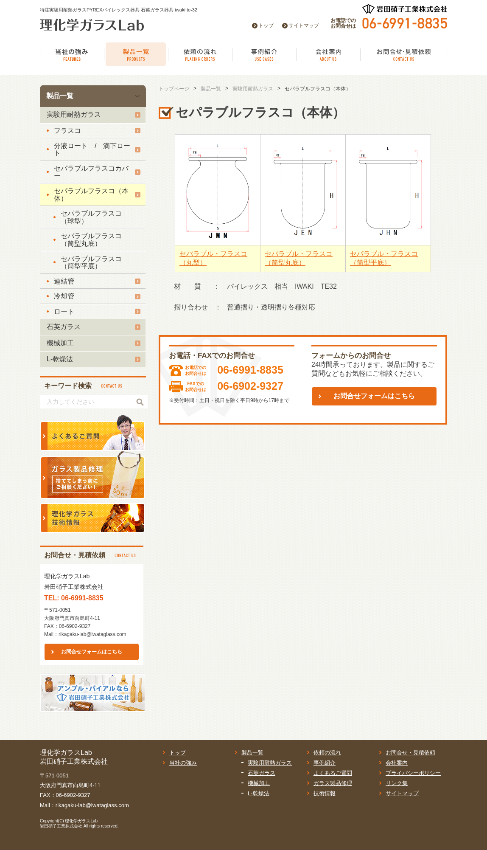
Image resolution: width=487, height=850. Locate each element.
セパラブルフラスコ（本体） (91, 194)
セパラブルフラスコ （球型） (95, 217)
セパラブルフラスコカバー (91, 172)
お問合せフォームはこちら (91, 652)
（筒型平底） (370, 262)
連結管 (64, 281)
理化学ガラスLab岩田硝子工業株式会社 (69, 823)
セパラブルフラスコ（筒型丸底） (91, 239)
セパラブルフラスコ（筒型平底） (91, 262)
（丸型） (193, 262)
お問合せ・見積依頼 (410, 752)
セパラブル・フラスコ (213, 253)
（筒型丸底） (285, 262)
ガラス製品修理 (332, 783)
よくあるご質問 (332, 773)
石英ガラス (64, 326)
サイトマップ (303, 25)
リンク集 (397, 783)
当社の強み (183, 763)
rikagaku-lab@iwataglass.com (92, 634)
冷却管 (64, 296)
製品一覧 (59, 95)
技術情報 (324, 793)
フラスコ (67, 130)
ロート (64, 311)
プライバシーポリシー (413, 773)
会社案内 (397, 763)
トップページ (174, 89)
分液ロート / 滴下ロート (92, 149)
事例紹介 (324, 763)
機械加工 (60, 342)
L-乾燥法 (60, 359)
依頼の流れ (327, 752)
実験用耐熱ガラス (74, 114)
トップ (266, 25)
